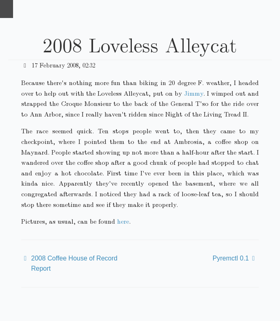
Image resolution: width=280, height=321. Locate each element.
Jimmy (193, 93)
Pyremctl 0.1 (231, 258)
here (123, 221)
